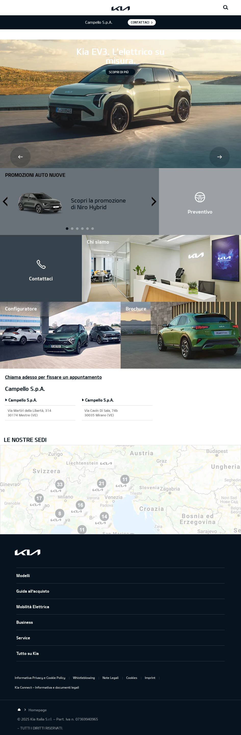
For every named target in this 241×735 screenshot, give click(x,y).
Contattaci (140, 22)
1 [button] (66, 228)
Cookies (131, 677)
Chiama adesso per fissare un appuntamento (53, 377)
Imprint (150, 677)
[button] (200, 201)
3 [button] (87, 228)
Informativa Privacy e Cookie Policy (40, 677)
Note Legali (111, 677)
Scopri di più (119, 72)
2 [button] (77, 228)
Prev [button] (21, 157)
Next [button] (220, 157)
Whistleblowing (84, 677)
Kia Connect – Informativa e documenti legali (47, 687)
